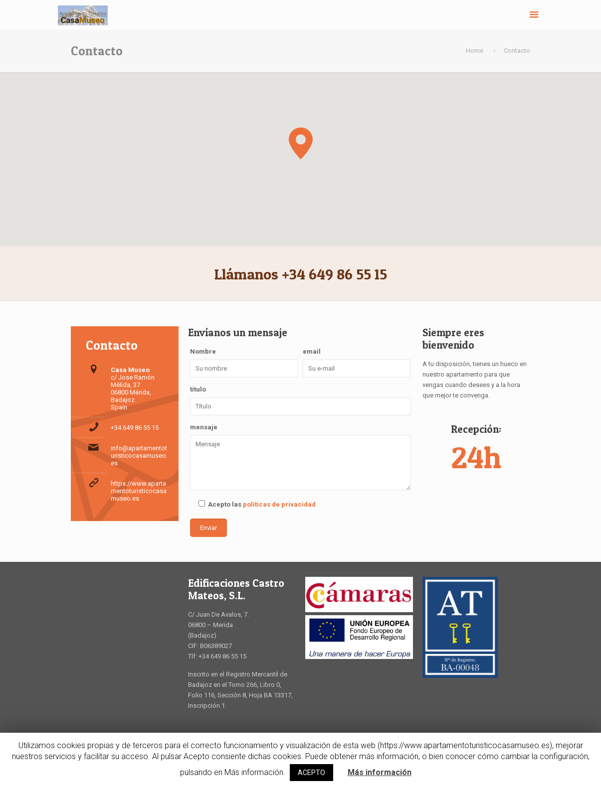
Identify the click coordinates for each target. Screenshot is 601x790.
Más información (379, 772)
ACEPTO (311, 773)
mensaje (203, 427)
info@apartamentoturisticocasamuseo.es (139, 455)
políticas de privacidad (279, 504)
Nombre (203, 351)
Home (474, 50)
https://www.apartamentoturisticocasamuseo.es (139, 491)
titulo (198, 389)
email (312, 351)
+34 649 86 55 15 (135, 427)
